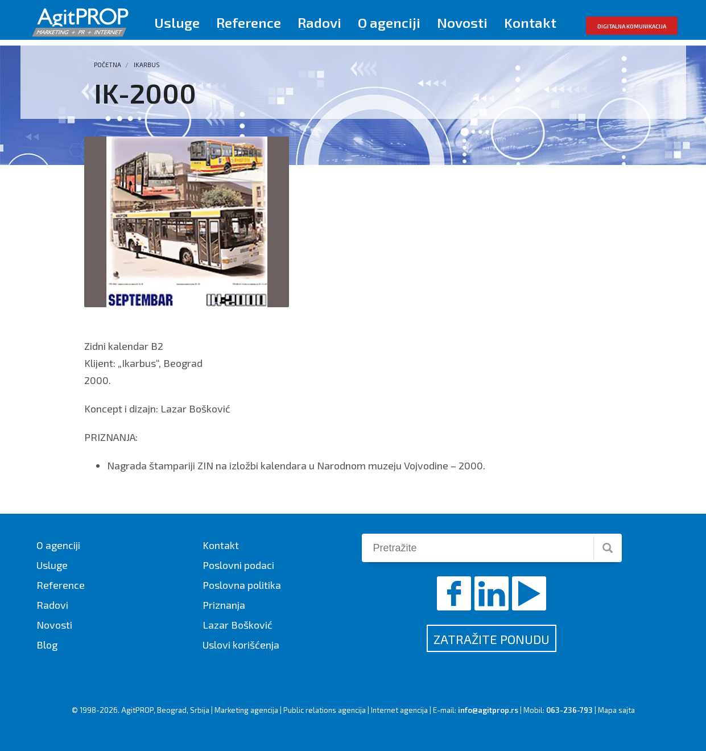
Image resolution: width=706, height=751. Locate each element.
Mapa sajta (616, 710)
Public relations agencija (324, 710)
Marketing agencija (246, 710)
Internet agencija (399, 710)
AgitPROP (137, 710)
